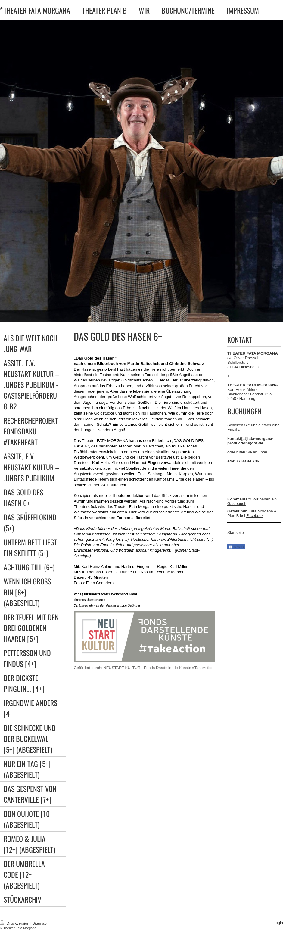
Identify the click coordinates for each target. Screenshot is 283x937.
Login (278, 922)
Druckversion (15, 923)
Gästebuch (236, 503)
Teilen (236, 547)
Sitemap (39, 923)
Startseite (235, 532)
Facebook (254, 515)
